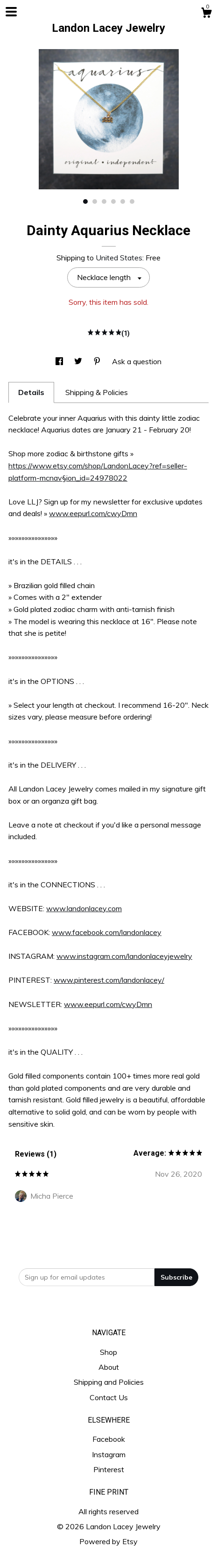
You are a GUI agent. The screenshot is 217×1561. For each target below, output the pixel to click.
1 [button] (85, 201)
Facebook (108, 1439)
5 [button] (122, 201)
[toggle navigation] (11, 11)
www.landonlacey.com (84, 908)
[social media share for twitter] (79, 361)
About (108, 1367)
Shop (108, 1352)
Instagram (109, 1454)
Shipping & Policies (96, 392)
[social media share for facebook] (60, 361)
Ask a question (136, 361)
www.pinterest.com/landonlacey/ (109, 980)
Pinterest (108, 1469)
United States (119, 257)
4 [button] (113, 201)
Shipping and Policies (109, 1382)
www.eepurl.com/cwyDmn (93, 513)
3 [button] (104, 201)
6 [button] (132, 201)
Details (31, 392)
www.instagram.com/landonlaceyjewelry (124, 956)
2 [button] (94, 201)
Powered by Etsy (108, 1541)
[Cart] (206, 14)
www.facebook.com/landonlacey (106, 932)
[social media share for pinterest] (98, 361)
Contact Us (109, 1397)
